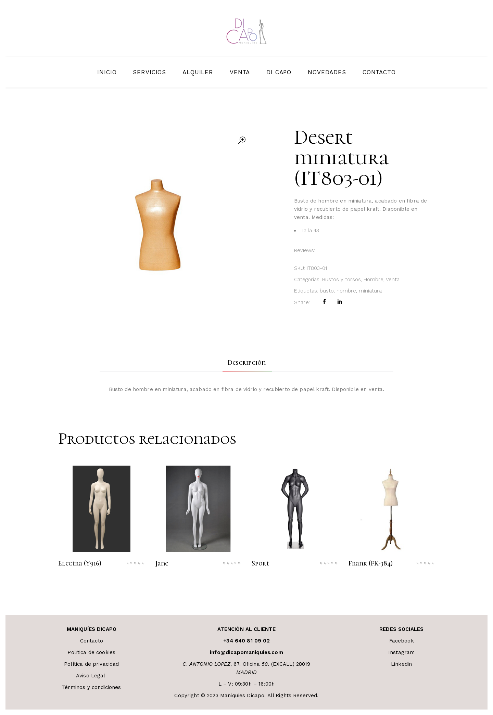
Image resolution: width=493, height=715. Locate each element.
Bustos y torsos (341, 279)
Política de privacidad (91, 664)
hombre (346, 291)
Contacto (91, 641)
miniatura (370, 291)
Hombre (373, 279)
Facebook (401, 641)
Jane (161, 563)
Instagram (401, 652)
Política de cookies (91, 652)
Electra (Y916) (79, 563)
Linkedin (401, 664)
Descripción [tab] (247, 363)
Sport (260, 563)
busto (327, 291)
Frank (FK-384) (371, 563)
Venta (393, 279)
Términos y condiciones (91, 687)
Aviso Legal (91, 676)
